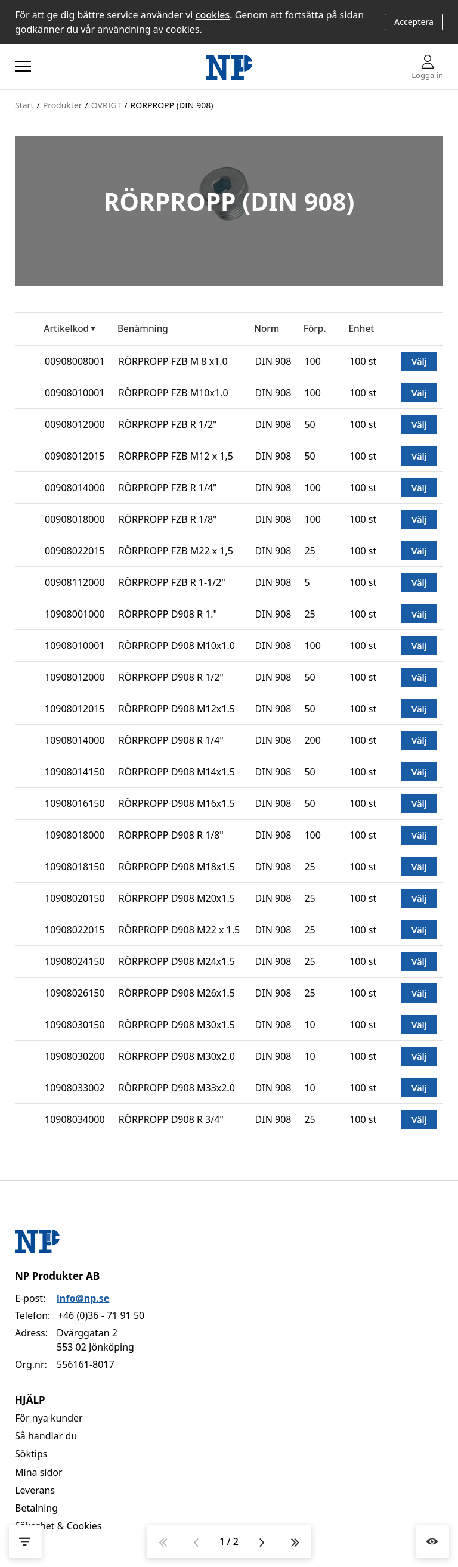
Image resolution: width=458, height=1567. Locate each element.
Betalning (36, 1508)
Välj (419, 361)
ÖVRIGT (106, 105)
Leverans (35, 1490)
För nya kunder (49, 1418)
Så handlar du (46, 1435)
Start (24, 105)
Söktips (31, 1453)
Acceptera (414, 21)
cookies (213, 14)
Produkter (62, 105)
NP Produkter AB (57, 1276)
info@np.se (83, 1298)
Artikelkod (66, 328)
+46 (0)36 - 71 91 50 (101, 1315)
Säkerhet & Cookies (58, 1525)
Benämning (142, 328)
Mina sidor (39, 1472)
